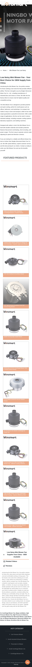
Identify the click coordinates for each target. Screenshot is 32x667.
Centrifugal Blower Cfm (17, 653)
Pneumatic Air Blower (17, 644)
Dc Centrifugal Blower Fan (7, 613)
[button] (2, 8)
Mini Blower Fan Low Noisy (17, 70)
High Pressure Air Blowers (20, 615)
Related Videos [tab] (10, 561)
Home (5, 70)
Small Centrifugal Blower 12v (17, 649)
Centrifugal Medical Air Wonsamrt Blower (12, 616)
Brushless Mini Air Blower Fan (19, 620)
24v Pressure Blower (17, 634)
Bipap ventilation (21, 613)
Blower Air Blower (5, 620)
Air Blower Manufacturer (10, 618)
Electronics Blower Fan (24, 618)
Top (27, 662)
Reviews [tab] (7, 566)
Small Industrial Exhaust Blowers (17, 639)
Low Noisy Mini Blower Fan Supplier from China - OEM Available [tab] (15, 554)
